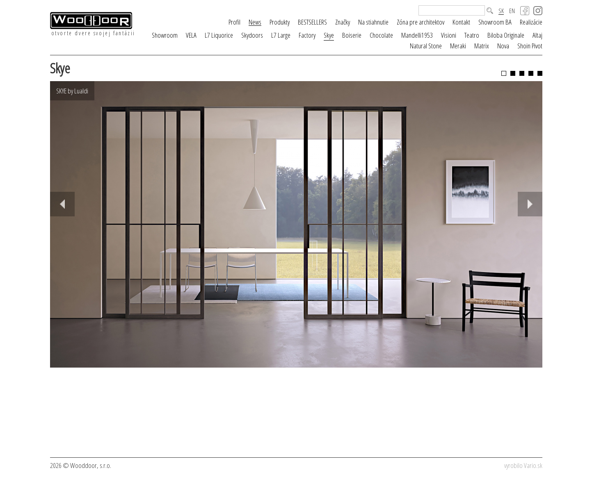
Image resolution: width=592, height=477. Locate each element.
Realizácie (531, 21)
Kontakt (461, 21)
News (255, 22)
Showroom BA (495, 21)
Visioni (448, 35)
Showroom (165, 35)
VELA (191, 35)
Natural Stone (426, 45)
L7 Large (280, 35)
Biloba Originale (505, 35)
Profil (234, 21)
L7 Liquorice (219, 35)
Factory (307, 35)
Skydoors (252, 35)
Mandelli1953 (417, 35)
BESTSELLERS (312, 21)
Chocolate (381, 35)
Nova (503, 45)
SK (501, 11)
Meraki (458, 45)
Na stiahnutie (373, 21)
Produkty (280, 21)
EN (512, 10)
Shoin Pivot (529, 45)
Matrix (481, 45)
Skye (329, 35)
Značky (342, 21)
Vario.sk (533, 465)
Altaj (537, 35)
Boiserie (351, 35)
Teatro (471, 35)
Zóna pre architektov (420, 21)
